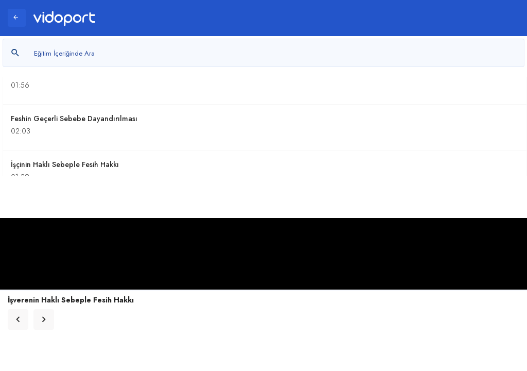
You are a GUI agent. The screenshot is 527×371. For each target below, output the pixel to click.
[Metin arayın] (263, 53)
